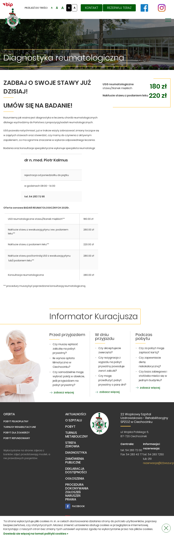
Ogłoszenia (74, 479)
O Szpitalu (73, 420)
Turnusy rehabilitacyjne (19, 427)
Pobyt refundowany (16, 438)
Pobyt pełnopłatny (15, 421)
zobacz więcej (61, 392)
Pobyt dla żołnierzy (16, 432)
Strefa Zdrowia (72, 445)
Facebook (75, 506)
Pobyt (70, 427)
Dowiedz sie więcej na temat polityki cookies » (35, 534)
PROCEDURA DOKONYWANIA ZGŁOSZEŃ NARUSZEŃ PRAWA (76, 492)
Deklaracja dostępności (76, 470)
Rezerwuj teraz (119, 8)
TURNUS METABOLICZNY (76, 435)
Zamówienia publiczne (74, 460)
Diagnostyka (76, 453)
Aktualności (75, 414)
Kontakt (91, 8)
